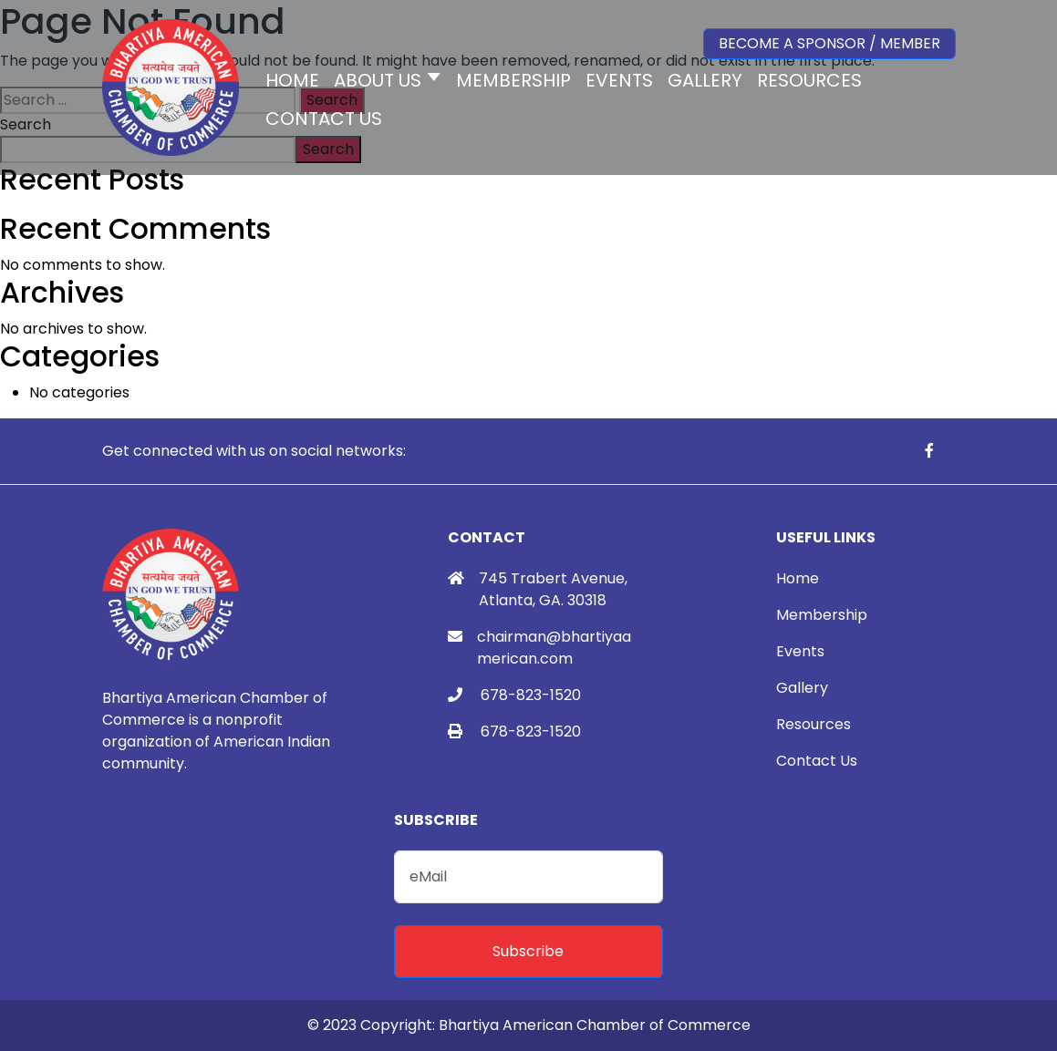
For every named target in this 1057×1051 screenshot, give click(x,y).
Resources (813, 724)
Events (800, 651)
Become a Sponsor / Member (829, 43)
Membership (821, 614)
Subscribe (528, 951)
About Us (377, 80)
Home (797, 578)
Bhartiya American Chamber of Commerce (595, 1025)
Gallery (802, 687)
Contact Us (816, 760)
